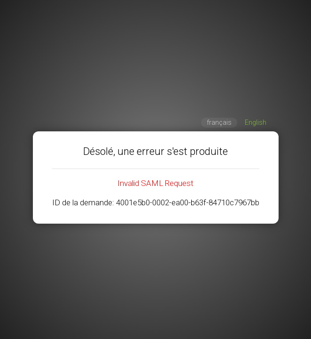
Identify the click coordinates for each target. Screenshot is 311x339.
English (255, 123)
